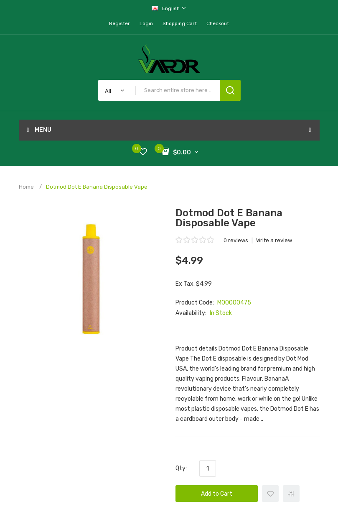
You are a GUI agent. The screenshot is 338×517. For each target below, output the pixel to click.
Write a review (274, 240)
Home (26, 187)
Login (146, 23)
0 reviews (236, 240)
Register (119, 23)
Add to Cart (216, 493)
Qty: (181, 468)
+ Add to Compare (291, 493)
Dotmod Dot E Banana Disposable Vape (96, 187)
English (169, 8)
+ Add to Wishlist (270, 493)
